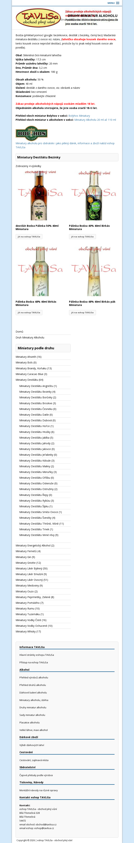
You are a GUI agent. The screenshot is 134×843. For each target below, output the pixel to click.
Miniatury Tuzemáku (28, 614)
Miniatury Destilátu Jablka (34, 437)
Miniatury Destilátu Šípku (34, 506)
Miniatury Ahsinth (26, 356)
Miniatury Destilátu (27, 379)
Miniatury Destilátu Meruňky (36, 472)
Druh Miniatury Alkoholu (30, 337)
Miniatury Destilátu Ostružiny (36, 489)
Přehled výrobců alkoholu (33, 677)
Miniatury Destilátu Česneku (35, 409)
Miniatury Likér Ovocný (29, 580)
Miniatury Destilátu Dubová (35, 420)
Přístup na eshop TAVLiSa (33, 662)
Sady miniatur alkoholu (32, 715)
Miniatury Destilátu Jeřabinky (36, 454)
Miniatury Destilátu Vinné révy (37, 535)
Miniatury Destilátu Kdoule (35, 460)
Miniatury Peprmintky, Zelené (33, 597)
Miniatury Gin (23, 557)
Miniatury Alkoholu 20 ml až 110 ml (95, 119)
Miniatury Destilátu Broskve (35, 403)
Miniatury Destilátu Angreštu (36, 386)
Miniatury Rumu (25, 608)
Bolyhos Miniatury (79, 115)
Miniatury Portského (28, 603)
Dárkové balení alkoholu (33, 692)
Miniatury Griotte (26, 562)
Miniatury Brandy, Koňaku (31, 368)
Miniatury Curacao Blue (29, 374)
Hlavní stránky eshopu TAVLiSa (36, 655)
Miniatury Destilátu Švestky (35, 517)
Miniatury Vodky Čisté (28, 620)
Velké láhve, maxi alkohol (33, 730)
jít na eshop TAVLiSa (29, 236)
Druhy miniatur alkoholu (32, 707)
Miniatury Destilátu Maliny (34, 466)
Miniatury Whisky (26, 631)
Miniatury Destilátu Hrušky (34, 432)
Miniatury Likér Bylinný (29, 568)
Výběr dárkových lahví (31, 745)
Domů (19, 331)
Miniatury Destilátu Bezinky (35, 391)
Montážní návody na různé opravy (38, 790)
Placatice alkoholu (29, 722)
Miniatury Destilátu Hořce (34, 426)
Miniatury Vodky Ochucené (31, 625)
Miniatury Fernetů (26, 551)
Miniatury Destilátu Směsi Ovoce (38, 512)
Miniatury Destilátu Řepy (33, 495)
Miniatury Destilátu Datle (34, 414)
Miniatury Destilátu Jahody (34, 443)
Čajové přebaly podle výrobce (36, 775)
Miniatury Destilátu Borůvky (35, 397)
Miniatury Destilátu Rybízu (34, 500)
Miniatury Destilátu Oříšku (34, 477)
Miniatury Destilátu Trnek (34, 529)
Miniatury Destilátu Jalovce (35, 449)
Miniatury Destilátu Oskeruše (36, 483)
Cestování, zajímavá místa (33, 760)
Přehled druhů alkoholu (32, 685)
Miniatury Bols (24, 362)
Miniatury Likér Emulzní (29, 574)
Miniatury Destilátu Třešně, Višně (39, 523)
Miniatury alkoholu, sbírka (33, 700)
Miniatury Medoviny (27, 585)
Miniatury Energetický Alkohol (33, 545)
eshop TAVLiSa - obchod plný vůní (54, 840)
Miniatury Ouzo (25, 591)
